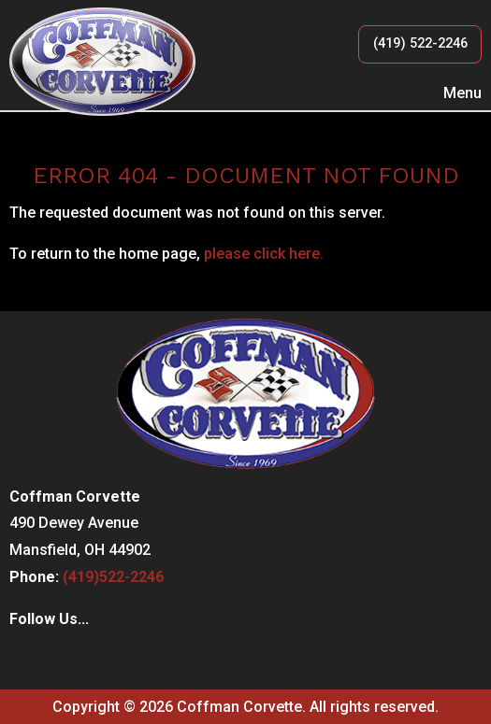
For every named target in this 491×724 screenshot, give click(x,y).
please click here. (264, 254)
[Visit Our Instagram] (54, 658)
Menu (453, 93)
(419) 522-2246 (420, 43)
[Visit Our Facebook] (24, 658)
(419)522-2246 (113, 577)
